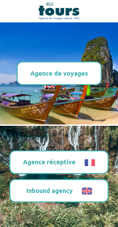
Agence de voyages (59, 73)
